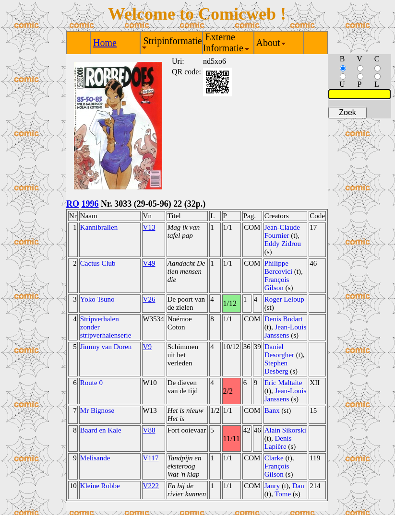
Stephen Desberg (276, 367)
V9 (147, 347)
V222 (151, 486)
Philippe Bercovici (278, 267)
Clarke (274, 458)
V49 (149, 263)
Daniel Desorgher (279, 351)
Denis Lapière (278, 442)
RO (72, 204)
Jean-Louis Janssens (285, 331)
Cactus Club (98, 263)
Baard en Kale (100, 430)
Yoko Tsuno (97, 299)
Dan (298, 486)
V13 (149, 227)
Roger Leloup (284, 299)
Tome (283, 494)
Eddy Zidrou (282, 243)
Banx (272, 410)
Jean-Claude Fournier (282, 231)
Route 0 (91, 382)
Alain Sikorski (285, 430)
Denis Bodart (283, 319)
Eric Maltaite (283, 382)
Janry (272, 486)
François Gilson (276, 284)
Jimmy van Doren (106, 347)
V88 (149, 430)
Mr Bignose (97, 410)
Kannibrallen (99, 227)
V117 (151, 458)
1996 (90, 204)
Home (105, 42)
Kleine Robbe (100, 486)
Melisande (95, 458)
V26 (149, 299)
